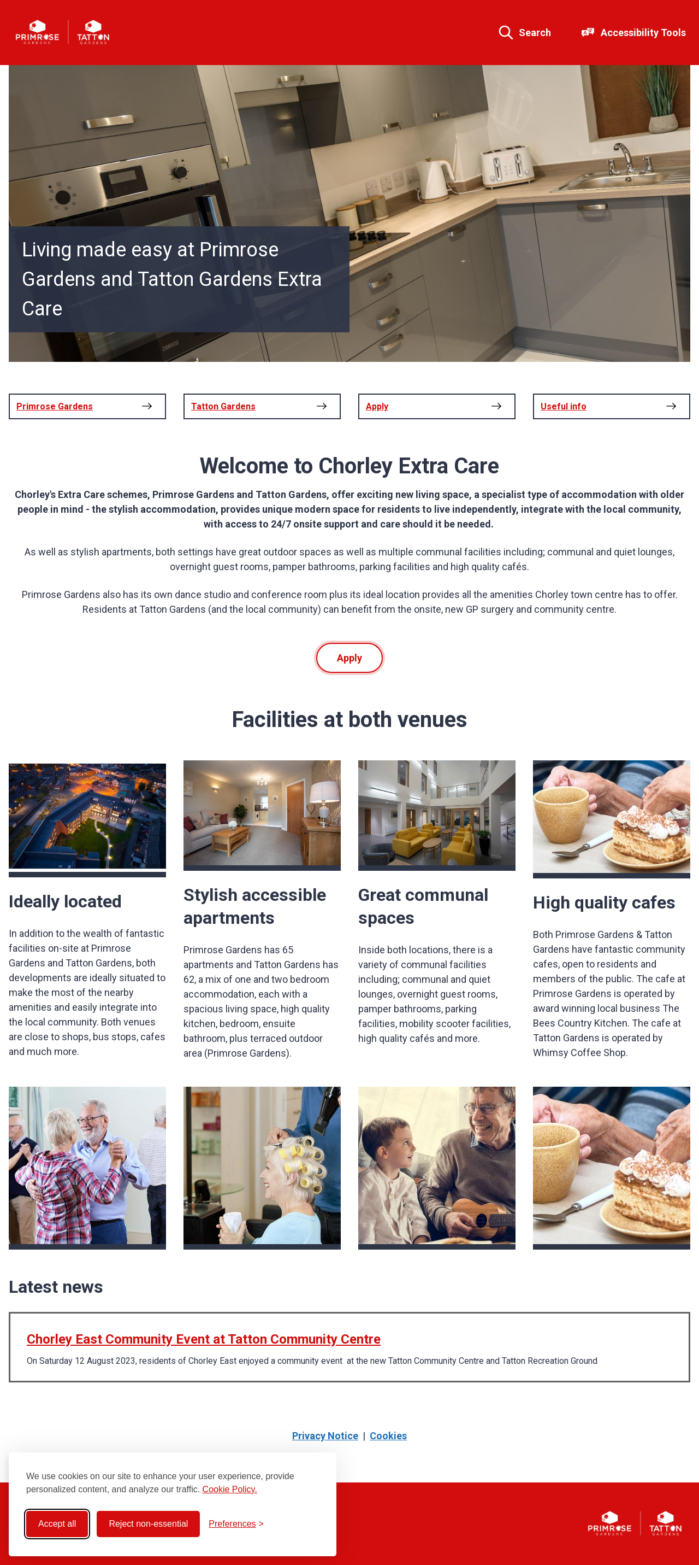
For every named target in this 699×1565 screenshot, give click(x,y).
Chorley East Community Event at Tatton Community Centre (204, 1339)
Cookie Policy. (230, 1489)
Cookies (388, 1435)
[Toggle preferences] (236, 1524)
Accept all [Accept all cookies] (57, 1523)
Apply (349, 658)
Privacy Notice (325, 1435)
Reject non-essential (148, 1523)
